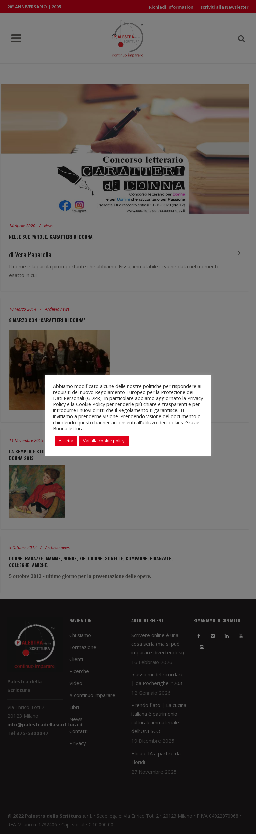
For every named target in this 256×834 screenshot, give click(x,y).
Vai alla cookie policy (104, 441)
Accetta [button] (66, 441)
